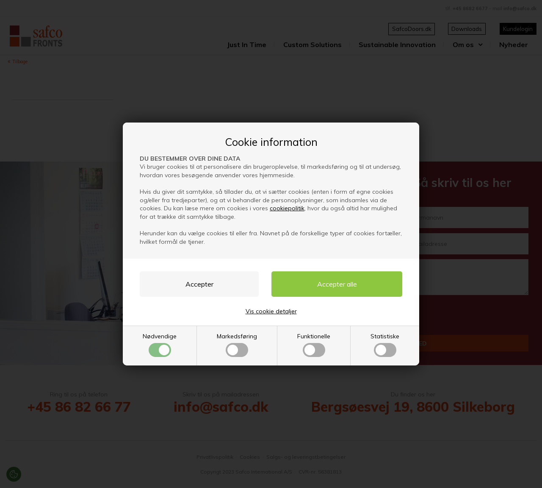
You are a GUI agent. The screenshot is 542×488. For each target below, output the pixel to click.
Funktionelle (313, 344)
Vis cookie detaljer (271, 311)
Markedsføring (237, 344)
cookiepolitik (287, 208)
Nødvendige (160, 344)
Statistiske (385, 344)
